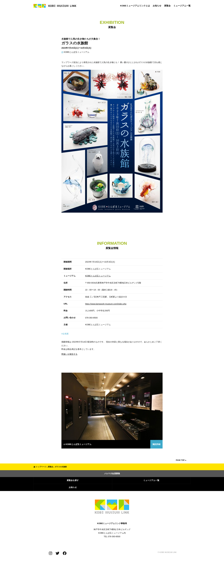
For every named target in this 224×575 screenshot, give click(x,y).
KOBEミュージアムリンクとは (135, 5)
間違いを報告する (69, 354)
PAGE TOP (181, 460)
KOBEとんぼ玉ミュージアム (75, 52)
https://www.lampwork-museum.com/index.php (105, 304)
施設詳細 (156, 444)
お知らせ (157, 5)
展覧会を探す (73, 480)
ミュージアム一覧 (182, 5)
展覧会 (167, 5)
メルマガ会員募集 (112, 473)
